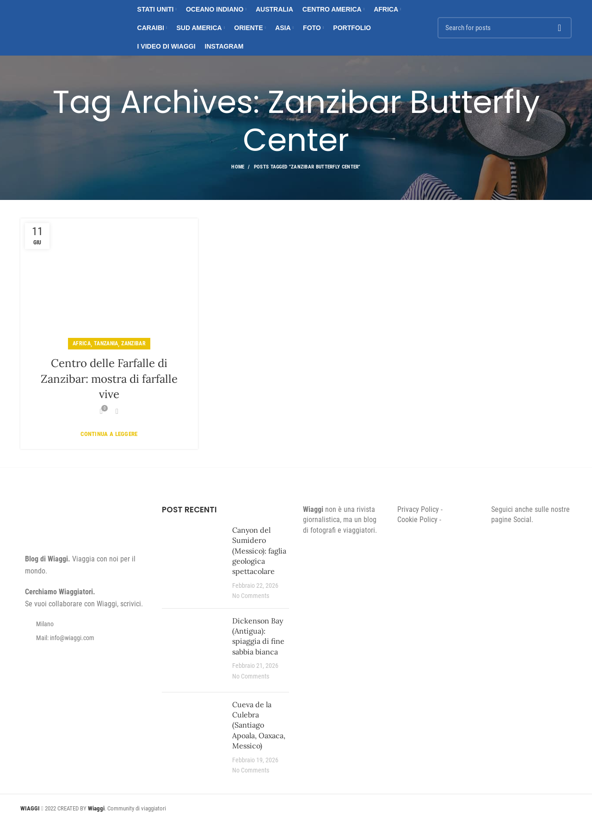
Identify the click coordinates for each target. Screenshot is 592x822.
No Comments (250, 596)
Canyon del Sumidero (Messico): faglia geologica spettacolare (259, 550)
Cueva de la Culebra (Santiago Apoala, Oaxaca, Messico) (258, 725)
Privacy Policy (418, 509)
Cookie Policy (417, 519)
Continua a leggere (108, 434)
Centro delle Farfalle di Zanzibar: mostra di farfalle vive (109, 378)
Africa (82, 343)
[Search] (505, 27)
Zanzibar (133, 343)
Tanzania (106, 343)
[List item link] (84, 638)
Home (237, 167)
